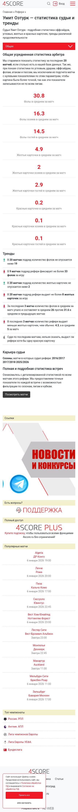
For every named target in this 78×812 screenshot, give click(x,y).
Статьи (59, 778)
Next (70, 459)
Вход (59, 3)
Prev (7, 459)
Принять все (24, 795)
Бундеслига (13, 749)
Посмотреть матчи (16, 394)
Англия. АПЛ (13, 726)
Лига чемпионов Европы (21, 734)
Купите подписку (15, 533)
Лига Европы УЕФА (17, 742)
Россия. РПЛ (13, 718)
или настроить (24, 803)
